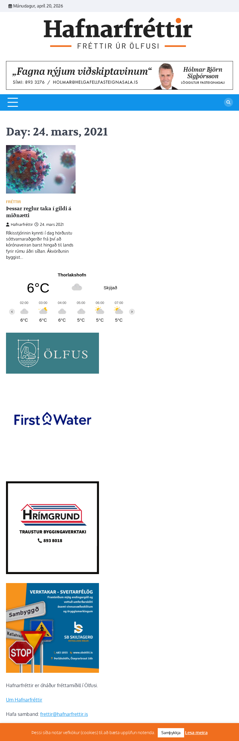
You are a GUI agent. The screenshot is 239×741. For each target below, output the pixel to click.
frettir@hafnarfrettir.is (64, 714)
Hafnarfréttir (19, 224)
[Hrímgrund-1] (52, 572)
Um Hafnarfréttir (24, 700)
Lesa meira (196, 732)
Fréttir (13, 202)
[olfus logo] (52, 372)
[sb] (52, 671)
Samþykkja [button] (171, 732)
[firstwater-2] (52, 471)
